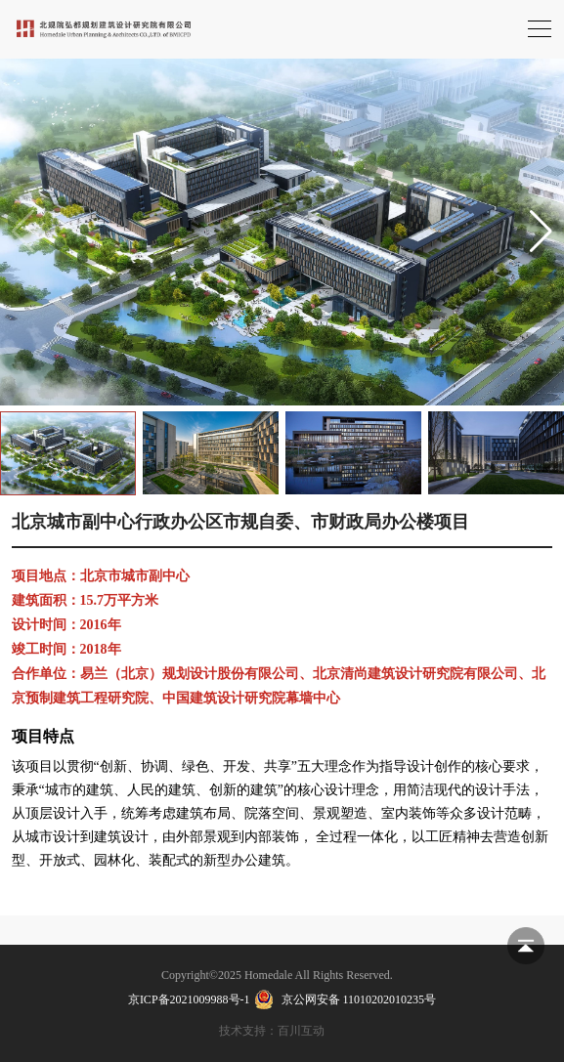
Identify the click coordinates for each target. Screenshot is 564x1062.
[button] (541, 231)
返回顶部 (525, 945)
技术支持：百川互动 (272, 1031)
